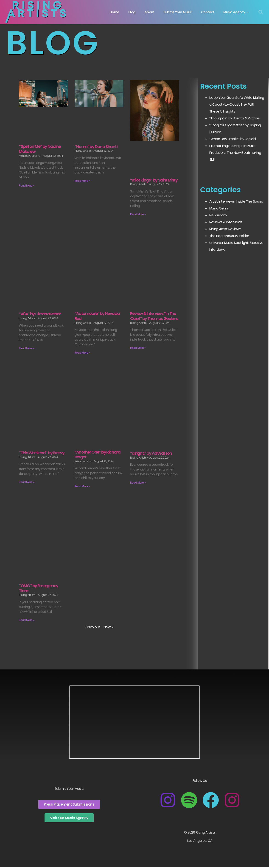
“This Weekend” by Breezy (41, 453)
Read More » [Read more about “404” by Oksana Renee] (26, 348)
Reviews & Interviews (225, 222)
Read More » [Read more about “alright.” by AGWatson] (138, 482)
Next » (108, 627)
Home (114, 12)
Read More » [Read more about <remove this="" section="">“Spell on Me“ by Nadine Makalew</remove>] (26, 185)
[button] (260, 12)
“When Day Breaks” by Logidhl (232, 138)
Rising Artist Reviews (225, 228)
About (149, 12)
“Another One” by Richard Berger (97, 454)
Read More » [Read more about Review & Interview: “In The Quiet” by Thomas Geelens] (138, 348)
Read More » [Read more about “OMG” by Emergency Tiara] (26, 620)
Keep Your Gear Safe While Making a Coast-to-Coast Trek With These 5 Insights (236, 104)
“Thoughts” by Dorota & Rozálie (234, 118)
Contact (207, 12)
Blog (131, 12)
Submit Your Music (177, 12)
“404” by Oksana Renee (40, 314)
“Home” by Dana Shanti (96, 146)
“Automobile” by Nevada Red (97, 316)
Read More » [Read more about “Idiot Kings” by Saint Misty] (138, 214)
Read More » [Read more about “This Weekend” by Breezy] (26, 482)
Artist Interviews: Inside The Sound (236, 201)
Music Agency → (236, 12)
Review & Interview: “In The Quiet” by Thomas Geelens (154, 316)
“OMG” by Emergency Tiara (38, 588)
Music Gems (219, 208)
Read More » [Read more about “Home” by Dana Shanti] (82, 181)
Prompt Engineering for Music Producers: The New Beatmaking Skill (235, 152)
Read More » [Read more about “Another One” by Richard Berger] (82, 486)
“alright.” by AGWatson (151, 453)
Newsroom (218, 215)
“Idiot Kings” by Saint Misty (153, 180)
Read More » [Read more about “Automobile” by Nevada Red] (82, 353)
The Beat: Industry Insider (229, 235)
